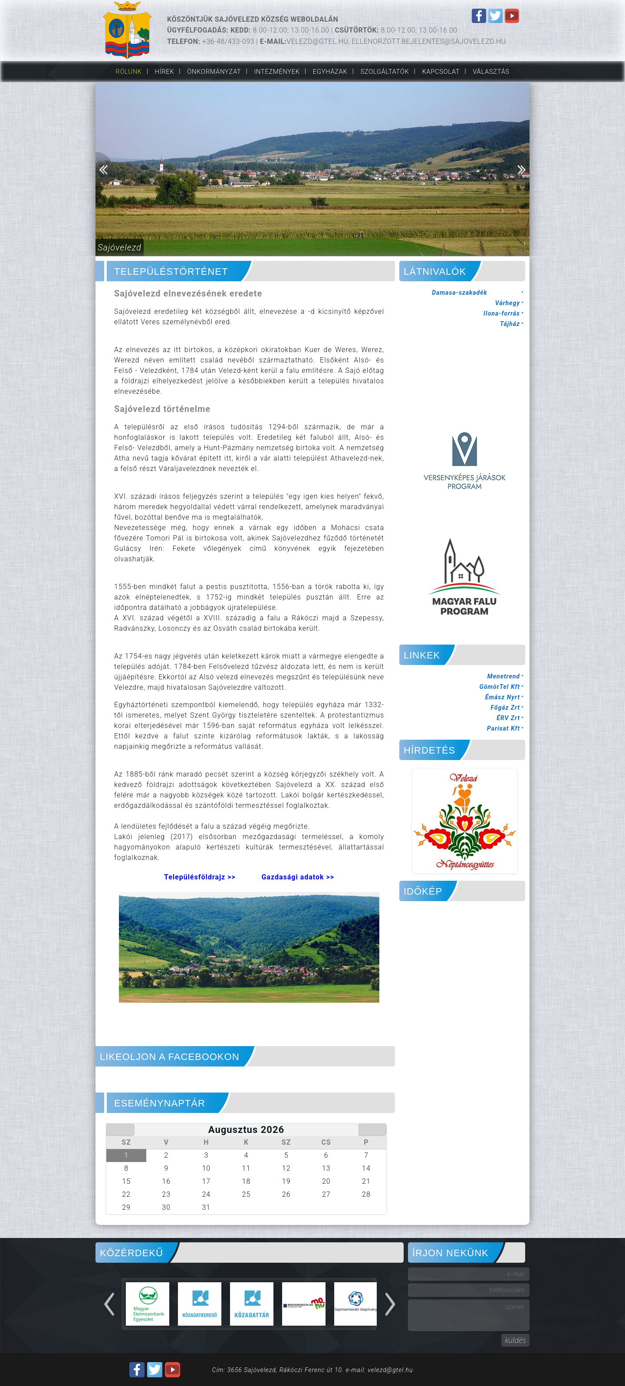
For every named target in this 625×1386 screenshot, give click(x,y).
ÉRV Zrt (508, 717)
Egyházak (330, 72)
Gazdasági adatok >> (297, 877)
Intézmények (276, 72)
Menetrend (503, 676)
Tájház (510, 323)
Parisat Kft (503, 728)
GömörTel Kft (499, 686)
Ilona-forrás (502, 313)
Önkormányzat (214, 72)
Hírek (164, 72)
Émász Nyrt (502, 697)
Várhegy (507, 303)
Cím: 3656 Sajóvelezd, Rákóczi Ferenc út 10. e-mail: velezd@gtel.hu (312, 1369)
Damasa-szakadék (459, 292)
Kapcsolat (441, 72)
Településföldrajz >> (200, 877)
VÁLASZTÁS (491, 72)
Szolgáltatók (384, 72)
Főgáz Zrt (505, 707)
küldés (515, 1340)
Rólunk (128, 72)
